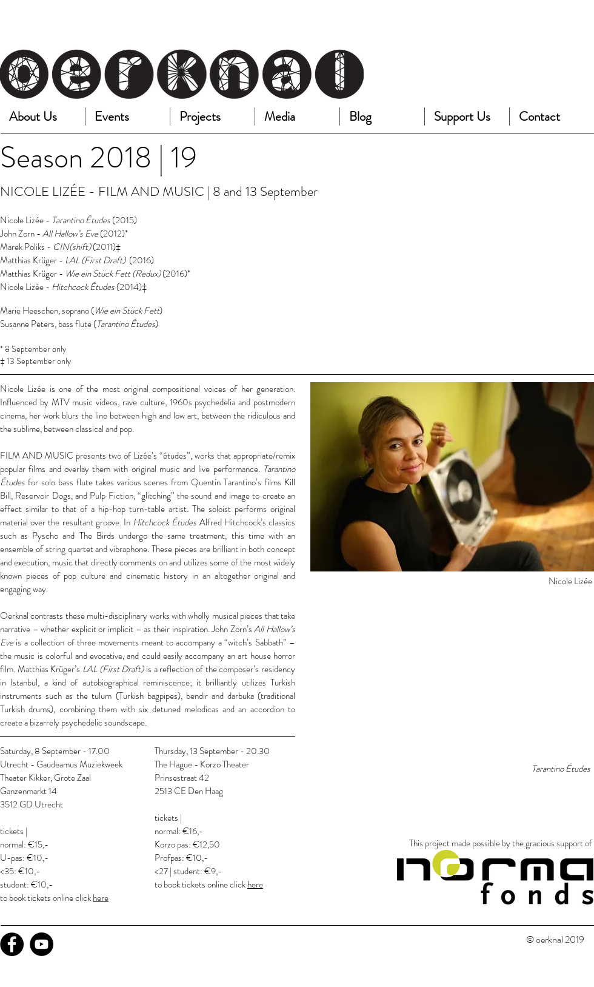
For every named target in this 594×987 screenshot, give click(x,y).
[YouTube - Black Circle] (41, 944)
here (100, 897)
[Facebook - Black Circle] (12, 944)
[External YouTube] (452, 679)
